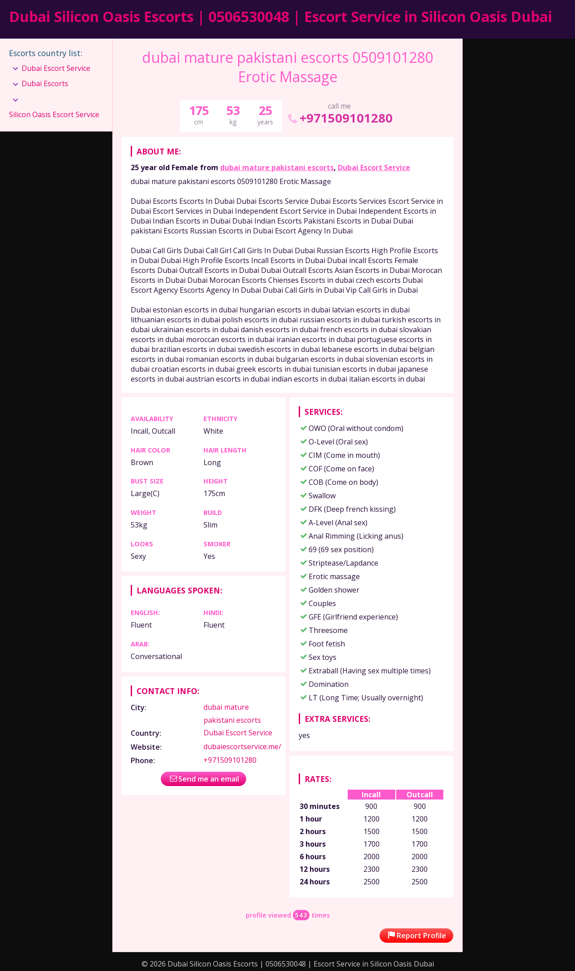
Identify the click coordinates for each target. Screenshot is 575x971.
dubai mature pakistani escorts (277, 167)
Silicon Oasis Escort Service (54, 114)
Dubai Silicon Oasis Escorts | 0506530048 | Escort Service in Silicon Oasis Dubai (280, 16)
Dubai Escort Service (374, 167)
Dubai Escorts (45, 83)
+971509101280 (339, 118)
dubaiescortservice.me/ (242, 746)
